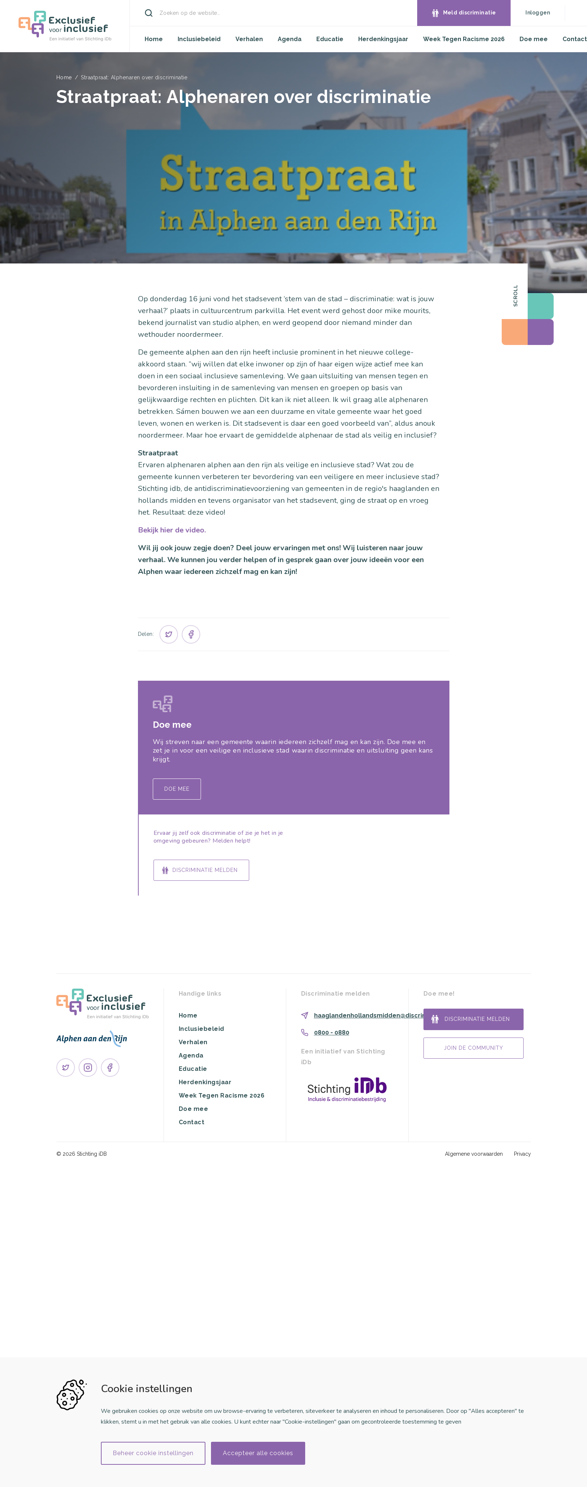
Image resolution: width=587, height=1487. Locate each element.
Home (154, 39)
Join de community (473, 1048)
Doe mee (534, 39)
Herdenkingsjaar (383, 39)
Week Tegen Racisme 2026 (464, 39)
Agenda (289, 39)
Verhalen (249, 39)
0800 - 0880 (331, 1032)
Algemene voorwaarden (474, 1154)
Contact (575, 39)
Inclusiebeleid (199, 39)
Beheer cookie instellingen (153, 1453)
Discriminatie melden (205, 870)
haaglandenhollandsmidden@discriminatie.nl (383, 1015)
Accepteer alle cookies (258, 1453)
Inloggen (537, 13)
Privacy (522, 1154)
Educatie (329, 39)
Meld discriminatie (469, 13)
